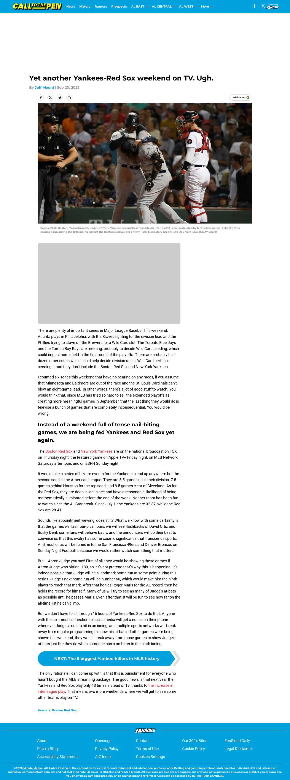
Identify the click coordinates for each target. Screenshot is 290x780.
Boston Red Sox (58, 451)
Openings (103, 740)
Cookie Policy (193, 748)
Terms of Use (147, 748)
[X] (263, 6)
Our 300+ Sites (194, 740)
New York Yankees (97, 451)
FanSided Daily (237, 740)
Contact (143, 740)
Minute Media (32, 768)
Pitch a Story (48, 748)
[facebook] (254, 6)
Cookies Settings (150, 756)
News (70, 6)
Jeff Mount (44, 87)
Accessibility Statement (57, 756)
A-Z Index (103, 756)
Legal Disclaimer (239, 748)
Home (42, 710)
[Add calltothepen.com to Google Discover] (240, 98)
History (84, 6)
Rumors (101, 6)
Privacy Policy (107, 748)
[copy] (69, 98)
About (42, 740)
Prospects (119, 6)
